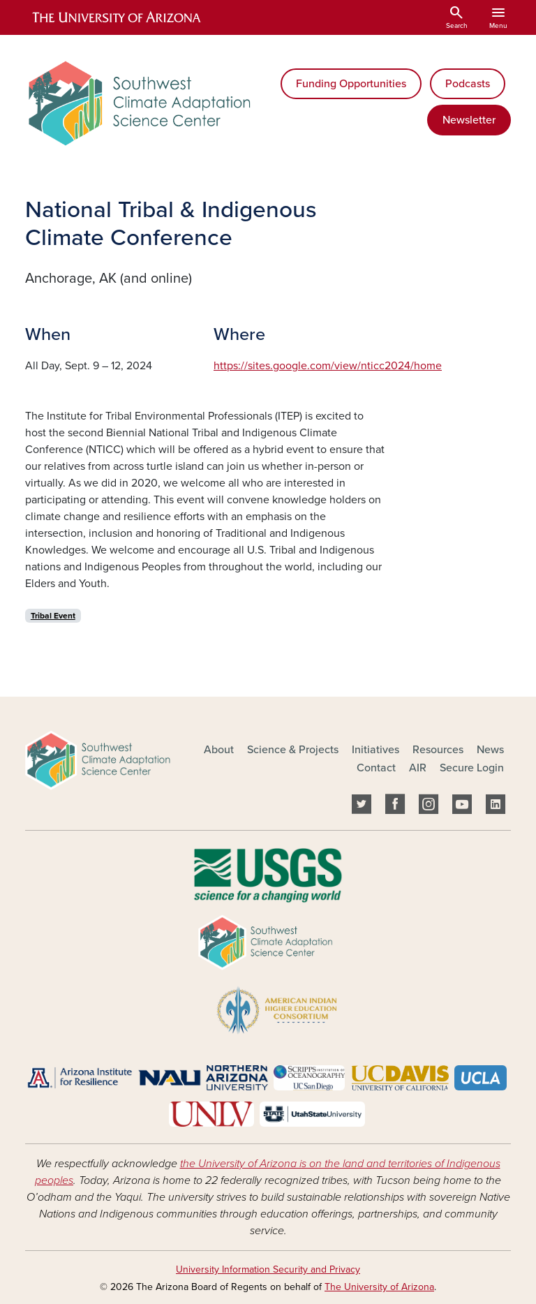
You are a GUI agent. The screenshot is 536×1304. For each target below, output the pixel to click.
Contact (376, 768)
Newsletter (469, 120)
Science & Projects (292, 750)
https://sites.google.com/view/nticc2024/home (328, 366)
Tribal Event (53, 616)
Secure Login (472, 768)
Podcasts (467, 84)
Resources (437, 750)
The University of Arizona (379, 1287)
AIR (417, 768)
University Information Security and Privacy (268, 1269)
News (490, 750)
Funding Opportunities (351, 84)
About (219, 750)
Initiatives (375, 750)
